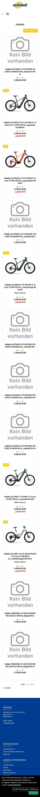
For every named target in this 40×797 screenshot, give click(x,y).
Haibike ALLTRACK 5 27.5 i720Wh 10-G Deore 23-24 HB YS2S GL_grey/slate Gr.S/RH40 (20, 125)
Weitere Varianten (20, 293)
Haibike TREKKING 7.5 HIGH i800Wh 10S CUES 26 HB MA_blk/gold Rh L (20, 614)
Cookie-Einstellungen (20, 789)
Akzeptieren (33, 793)
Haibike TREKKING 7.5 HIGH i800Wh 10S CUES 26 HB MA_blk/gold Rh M (20, 665)
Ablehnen (34, 789)
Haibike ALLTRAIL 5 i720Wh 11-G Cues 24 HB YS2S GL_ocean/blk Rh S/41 (20, 498)
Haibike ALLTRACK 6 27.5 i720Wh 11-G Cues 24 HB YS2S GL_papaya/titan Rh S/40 (20, 180)
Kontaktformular (8, 765)
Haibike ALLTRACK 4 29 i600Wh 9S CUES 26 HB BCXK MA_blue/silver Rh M (20, 71)
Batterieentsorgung (9, 773)
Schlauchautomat (8, 749)
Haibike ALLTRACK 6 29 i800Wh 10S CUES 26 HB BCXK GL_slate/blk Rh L (20, 345)
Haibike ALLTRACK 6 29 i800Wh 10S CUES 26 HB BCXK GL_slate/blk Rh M (20, 396)
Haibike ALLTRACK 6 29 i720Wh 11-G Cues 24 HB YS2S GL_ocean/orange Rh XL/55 (20, 287)
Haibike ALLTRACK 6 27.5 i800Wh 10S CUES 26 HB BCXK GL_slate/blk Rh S (20, 235)
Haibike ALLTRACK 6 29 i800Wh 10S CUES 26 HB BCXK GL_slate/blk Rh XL (20, 447)
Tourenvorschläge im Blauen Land (13, 752)
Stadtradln (6, 754)
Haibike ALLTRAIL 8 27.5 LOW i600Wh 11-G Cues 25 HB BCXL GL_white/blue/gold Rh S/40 (20, 556)
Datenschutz (7, 770)
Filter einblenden (31, 31)
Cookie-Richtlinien (14, 785)
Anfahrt (5, 767)
